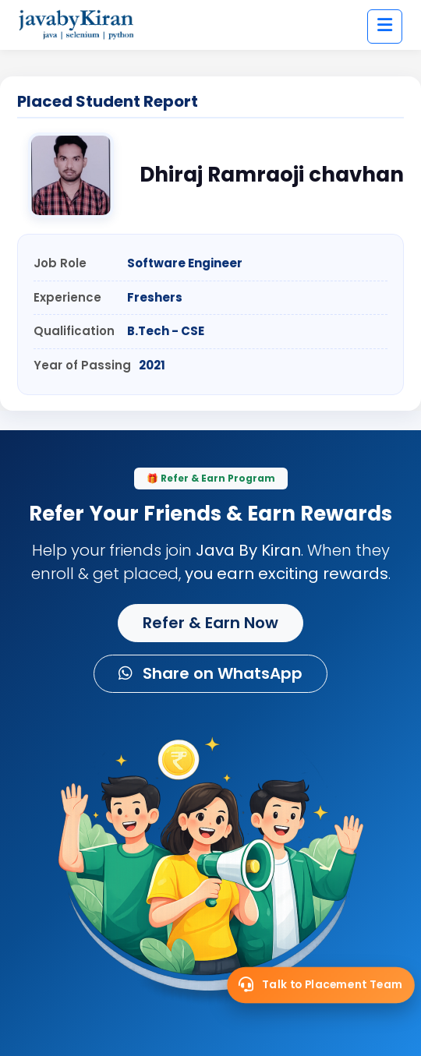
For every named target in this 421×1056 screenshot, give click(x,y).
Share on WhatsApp (210, 673)
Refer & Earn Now (210, 623)
